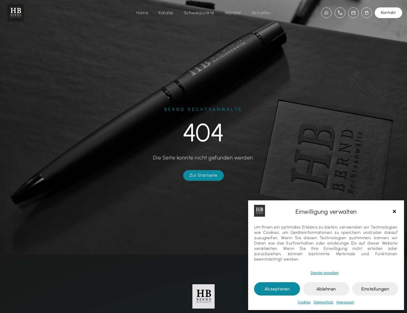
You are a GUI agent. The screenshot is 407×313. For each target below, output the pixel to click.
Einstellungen (375, 289)
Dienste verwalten (325, 273)
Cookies (304, 302)
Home (142, 12)
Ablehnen (326, 289)
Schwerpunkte (199, 12)
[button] (395, 212)
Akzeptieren (277, 289)
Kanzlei (166, 12)
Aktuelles (261, 12)
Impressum (345, 302)
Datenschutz (323, 302)
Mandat (233, 12)
